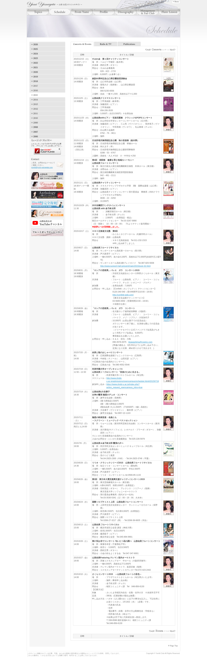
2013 (47, 104)
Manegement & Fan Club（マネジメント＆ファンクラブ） (148, 12)
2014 (47, 99)
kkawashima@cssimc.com (140, 342)
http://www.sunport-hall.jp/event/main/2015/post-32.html (125, 266)
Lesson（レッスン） (169, 12)
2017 (47, 86)
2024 (47, 53)
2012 (47, 109)
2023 (47, 58)
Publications (129, 44)
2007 (47, 132)
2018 (47, 81)
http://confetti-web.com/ (123, 295)
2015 (47, 95)
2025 (47, 49)
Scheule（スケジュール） (60, 12)
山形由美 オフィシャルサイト (55, 4)
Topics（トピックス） (38, 12)
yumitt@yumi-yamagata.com (42, 167)
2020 (47, 72)
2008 (47, 127)
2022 (47, 63)
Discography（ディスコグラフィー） (126, 12)
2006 (47, 136)
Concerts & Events (82, 44)
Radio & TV (106, 44)
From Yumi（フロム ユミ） (82, 12)
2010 (47, 118)
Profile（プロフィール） (104, 12)
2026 (47, 44)
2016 (47, 90)
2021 (47, 67)
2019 (47, 76)
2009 (47, 122)
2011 (47, 113)
